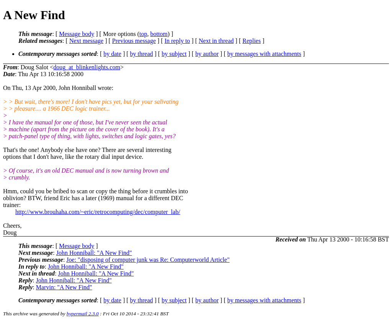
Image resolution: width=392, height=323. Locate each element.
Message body (76, 34)
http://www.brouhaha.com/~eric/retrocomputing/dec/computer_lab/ (97, 212)
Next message (86, 41)
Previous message (134, 41)
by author (207, 54)
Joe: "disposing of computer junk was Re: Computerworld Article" (147, 259)
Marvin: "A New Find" (64, 287)
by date (112, 54)
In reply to (177, 41)
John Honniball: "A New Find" (94, 253)
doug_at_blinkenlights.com (86, 67)
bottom (158, 34)
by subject (174, 54)
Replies (251, 41)
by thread (141, 54)
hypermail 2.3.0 (83, 313)
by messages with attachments (264, 54)
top (143, 34)
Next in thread (216, 41)
